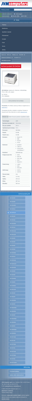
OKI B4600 (12, 282)
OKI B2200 (12, 198)
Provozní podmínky (16, 116)
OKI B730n (12, 358)
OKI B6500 (12, 326)
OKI (8, 54)
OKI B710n (12, 340)
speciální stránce (5, 399)
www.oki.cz (4, 107)
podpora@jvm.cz (9, 386)
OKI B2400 (12, 201)
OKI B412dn (13, 234)
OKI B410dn (13, 223)
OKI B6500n (13, 333)
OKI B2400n (13, 205)
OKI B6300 (12, 315)
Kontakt (4, 39)
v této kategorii (18, 14)
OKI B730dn (13, 355)
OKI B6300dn (13, 318)
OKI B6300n (13, 322)
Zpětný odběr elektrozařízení (17, 375)
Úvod (3, 54)
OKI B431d (12, 256)
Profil (3, 42)
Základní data (5, 116)
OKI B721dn (13, 351)
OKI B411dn (13, 231)
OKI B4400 (12, 274)
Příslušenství (5, 35)
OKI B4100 (12, 216)
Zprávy (3, 49)
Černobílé (21, 54)
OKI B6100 (12, 293)
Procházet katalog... (15, 371)
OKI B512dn (13, 289)
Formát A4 (16, 57)
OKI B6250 (12, 304)
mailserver (10, 390)
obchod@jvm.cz (17, 386)
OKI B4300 (12, 245)
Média (10, 116)
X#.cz (11, 392)
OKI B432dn (13, 267)
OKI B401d (12, 209)
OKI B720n (12, 348)
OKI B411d (12, 227)
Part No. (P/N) (15, 16)
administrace (4, 390)
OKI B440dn (13, 278)
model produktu (4, 16)
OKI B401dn (13, 212)
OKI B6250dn (13, 307)
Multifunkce (5, 28)
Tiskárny (4, 24)
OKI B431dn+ (13, 263)
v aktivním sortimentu (6, 14)
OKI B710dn (13, 337)
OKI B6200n (13, 300)
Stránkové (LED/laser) (6, 57)
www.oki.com (24, 112)
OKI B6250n (13, 311)
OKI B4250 (12, 241)
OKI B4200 (12, 238)
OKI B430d (12, 249)
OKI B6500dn (13, 329)
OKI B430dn (13, 252)
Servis (3, 46)
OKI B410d (12, 220)
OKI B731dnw (13, 362)
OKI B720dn (13, 344)
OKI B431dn (13, 260)
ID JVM (23, 16)
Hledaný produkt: (5, 9)
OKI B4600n (13, 285)
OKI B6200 (12, 296)
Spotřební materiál (6, 32)
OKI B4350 (12, 271)
